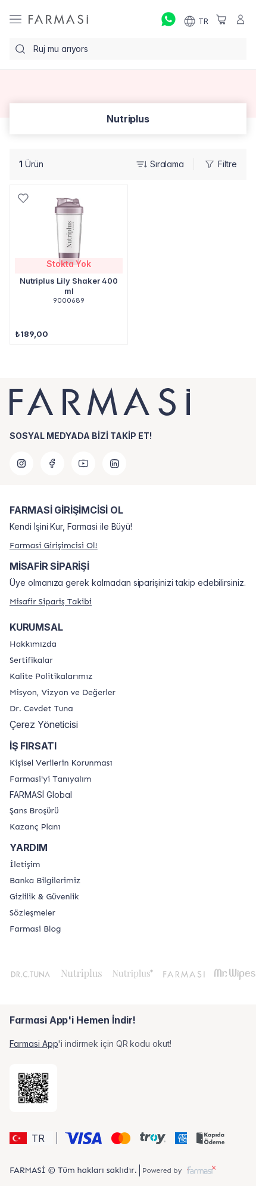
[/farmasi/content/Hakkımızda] (33, 644)
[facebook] (52, 463)
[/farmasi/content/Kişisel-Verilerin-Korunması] (61, 763)
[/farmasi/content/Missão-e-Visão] (62, 693)
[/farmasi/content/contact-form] (25, 864)
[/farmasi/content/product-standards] (31, 660)
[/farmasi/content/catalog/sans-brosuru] (34, 811)
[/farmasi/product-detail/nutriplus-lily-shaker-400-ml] (69, 251)
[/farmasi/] (58, 19)
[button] (31, 1138)
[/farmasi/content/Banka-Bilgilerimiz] (45, 881)
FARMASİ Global (41, 795)
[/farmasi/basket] (221, 19)
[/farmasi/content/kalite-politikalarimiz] (51, 676)
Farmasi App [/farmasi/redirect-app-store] (34, 1043)
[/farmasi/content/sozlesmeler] (32, 913)
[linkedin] (114, 463)
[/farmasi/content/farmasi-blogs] (35, 929)
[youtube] (83, 463)
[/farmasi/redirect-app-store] (33, 1088)
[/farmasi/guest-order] (51, 602)
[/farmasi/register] (54, 545)
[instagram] (21, 463)
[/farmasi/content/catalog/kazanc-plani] (35, 827)
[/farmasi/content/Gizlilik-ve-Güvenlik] (44, 897)
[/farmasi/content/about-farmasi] (50, 779)
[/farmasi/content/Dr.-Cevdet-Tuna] (41, 709)
